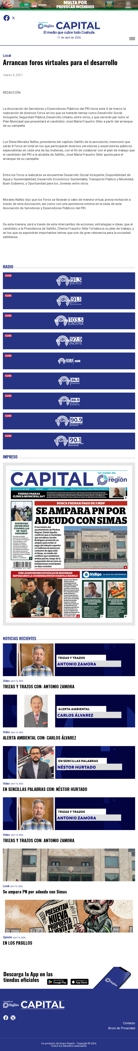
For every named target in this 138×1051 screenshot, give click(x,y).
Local (7, 56)
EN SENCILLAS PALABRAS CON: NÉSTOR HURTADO (45, 789)
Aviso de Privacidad (121, 1028)
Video (6, 681)
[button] (132, 39)
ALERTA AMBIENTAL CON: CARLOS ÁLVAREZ (39, 737)
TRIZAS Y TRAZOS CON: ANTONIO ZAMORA (38, 686)
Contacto (129, 1023)
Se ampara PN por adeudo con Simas (35, 891)
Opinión (7, 937)
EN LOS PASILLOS (17, 942)
